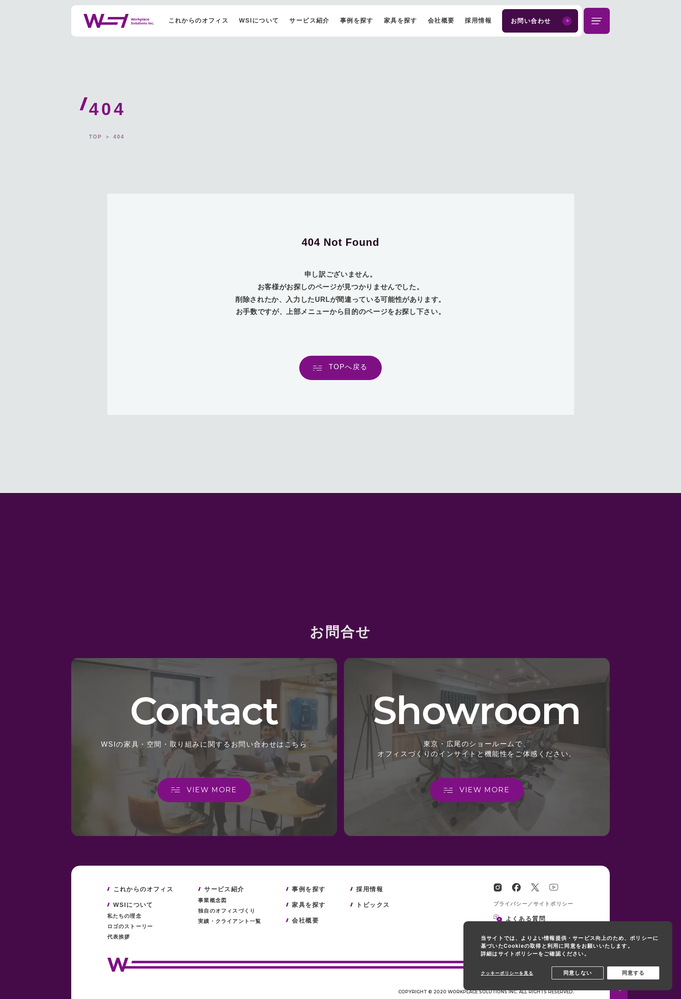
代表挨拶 (118, 937)
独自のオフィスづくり (226, 911)
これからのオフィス (199, 20)
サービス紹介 (309, 20)
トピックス (373, 904)
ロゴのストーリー (130, 926)
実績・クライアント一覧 (229, 921)
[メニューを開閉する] (597, 21)
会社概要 (441, 20)
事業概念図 (212, 900)
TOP (95, 137)
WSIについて (259, 20)
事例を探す (357, 20)
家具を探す (400, 20)
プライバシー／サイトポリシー (533, 904)
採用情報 (478, 20)
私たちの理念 (124, 916)
